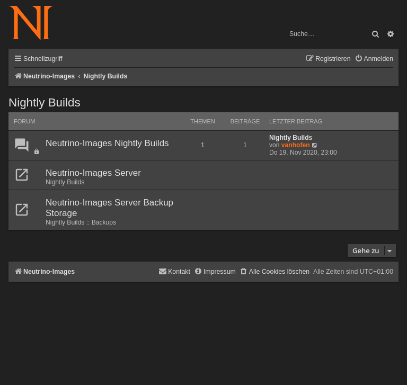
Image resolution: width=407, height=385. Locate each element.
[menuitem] (374, 59)
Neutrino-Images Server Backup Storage (109, 208)
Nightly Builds (44, 102)
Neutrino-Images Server (93, 173)
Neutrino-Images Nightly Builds (107, 143)
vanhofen (295, 145)
